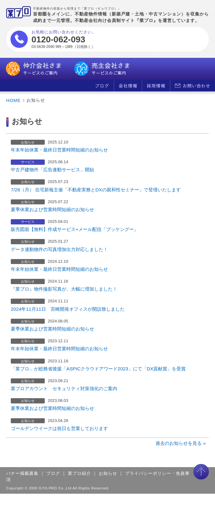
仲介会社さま (34, 68)
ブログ (102, 86)
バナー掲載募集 (22, 473)
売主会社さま (102, 68)
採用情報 (156, 86)
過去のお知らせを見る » (180, 443)
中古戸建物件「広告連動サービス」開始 (52, 169)
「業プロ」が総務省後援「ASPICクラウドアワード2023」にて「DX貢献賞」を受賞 (98, 368)
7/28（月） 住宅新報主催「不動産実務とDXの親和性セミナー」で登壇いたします (96, 189)
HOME (13, 100)
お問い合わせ (192, 86)
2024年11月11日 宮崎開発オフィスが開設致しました (68, 309)
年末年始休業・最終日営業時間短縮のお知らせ (59, 149)
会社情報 (128, 86)
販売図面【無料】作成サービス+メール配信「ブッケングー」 (75, 229)
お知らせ (108, 473)
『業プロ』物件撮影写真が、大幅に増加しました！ (64, 289)
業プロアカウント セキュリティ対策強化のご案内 (64, 388)
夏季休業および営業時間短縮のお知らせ (52, 209)
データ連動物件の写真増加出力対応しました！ (59, 249)
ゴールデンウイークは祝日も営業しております (59, 428)
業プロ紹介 (79, 473)
